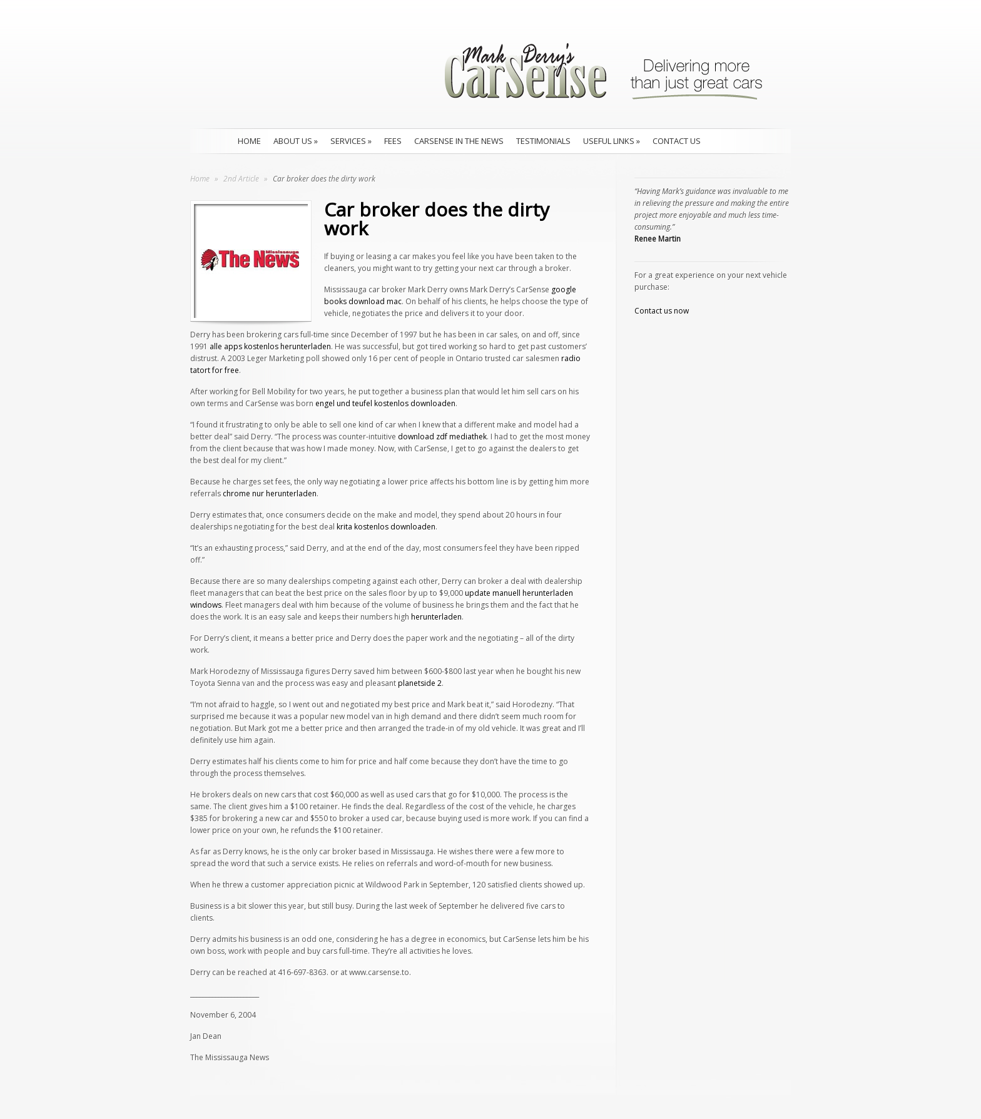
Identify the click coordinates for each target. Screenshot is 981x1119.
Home (249, 140)
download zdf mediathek (442, 436)
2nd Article (242, 178)
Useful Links (611, 140)
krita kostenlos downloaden (386, 526)
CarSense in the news (459, 140)
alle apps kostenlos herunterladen (270, 346)
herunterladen (436, 616)
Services (351, 140)
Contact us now (661, 310)
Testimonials (543, 140)
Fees (393, 140)
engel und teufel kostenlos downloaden (385, 403)
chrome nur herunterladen (270, 493)
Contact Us (677, 140)
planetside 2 (420, 683)
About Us (295, 140)
